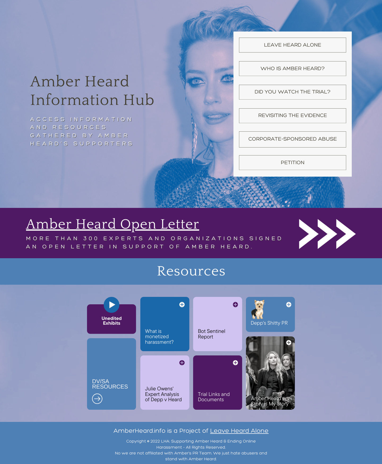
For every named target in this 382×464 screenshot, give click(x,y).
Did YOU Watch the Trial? (293, 91)
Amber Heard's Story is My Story (270, 401)
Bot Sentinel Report (211, 334)
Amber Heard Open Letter (112, 224)
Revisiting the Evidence (292, 115)
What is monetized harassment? (159, 336)
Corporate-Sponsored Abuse (292, 139)
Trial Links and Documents (214, 397)
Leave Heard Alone (292, 45)
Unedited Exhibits (112, 320)
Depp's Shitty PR (269, 322)
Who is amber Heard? (293, 68)
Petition (293, 162)
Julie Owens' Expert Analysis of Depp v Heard (163, 394)
